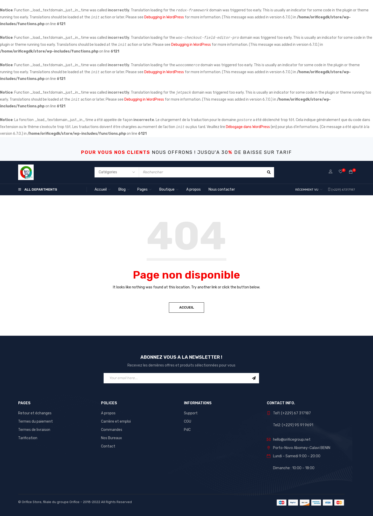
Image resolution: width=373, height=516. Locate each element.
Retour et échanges (35, 413)
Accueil (186, 307)
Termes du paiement (35, 421)
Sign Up (254, 378)
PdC (187, 430)
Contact (108, 446)
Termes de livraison (34, 430)
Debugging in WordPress (164, 17)
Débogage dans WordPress (248, 127)
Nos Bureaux (111, 438)
